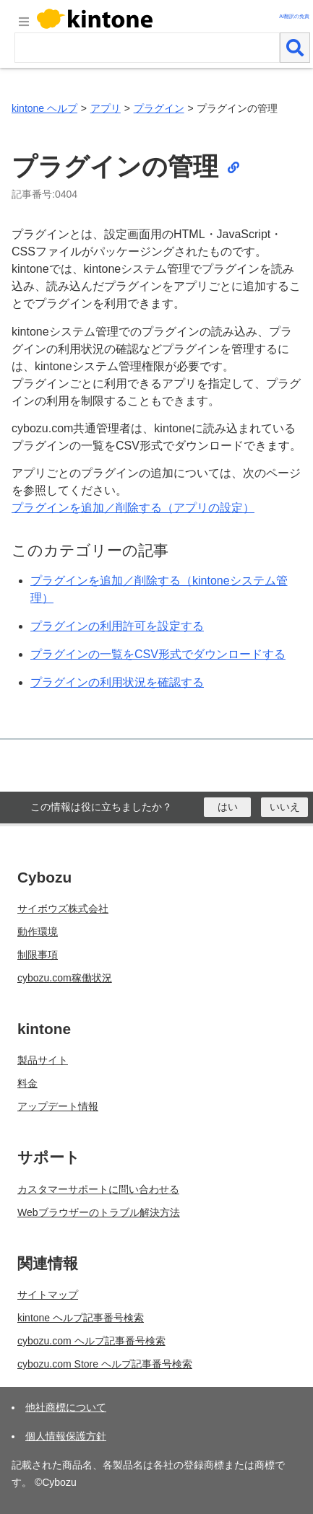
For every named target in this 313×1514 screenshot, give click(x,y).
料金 (27, 1083)
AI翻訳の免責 (294, 16)
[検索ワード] (147, 47)
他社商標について (65, 1407)
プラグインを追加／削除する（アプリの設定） (133, 508)
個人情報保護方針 (65, 1436)
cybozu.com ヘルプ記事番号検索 (91, 1341)
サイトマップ (47, 1294)
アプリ (105, 108)
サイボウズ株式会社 (62, 908)
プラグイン (159, 108)
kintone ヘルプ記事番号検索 (80, 1317)
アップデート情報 (57, 1106)
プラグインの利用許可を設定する (117, 626)
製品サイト (42, 1060)
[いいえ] (284, 807)
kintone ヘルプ (44, 108)
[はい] (227, 807)
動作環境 (37, 931)
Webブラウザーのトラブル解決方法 (98, 1212)
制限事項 (37, 955)
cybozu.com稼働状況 (64, 978)
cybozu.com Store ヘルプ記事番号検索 (104, 1364)
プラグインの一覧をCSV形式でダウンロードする (158, 654)
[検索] (295, 47)
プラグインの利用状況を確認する (117, 682)
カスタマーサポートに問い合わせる (98, 1189)
